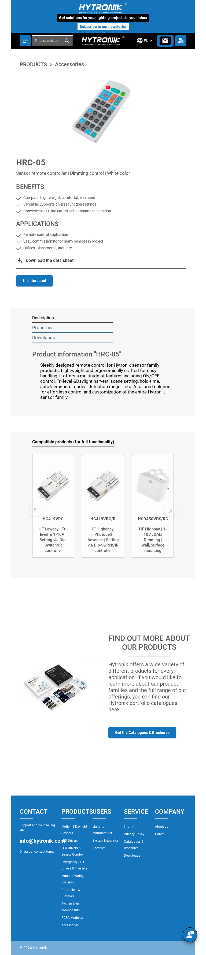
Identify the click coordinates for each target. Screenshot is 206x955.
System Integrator (105, 840)
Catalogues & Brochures (133, 845)
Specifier (99, 848)
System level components (70, 907)
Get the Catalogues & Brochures (142, 732)
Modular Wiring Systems (72, 879)
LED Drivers (69, 840)
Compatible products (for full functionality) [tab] (73, 441)
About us (161, 826)
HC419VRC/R (103, 518)
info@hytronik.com (38, 841)
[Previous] (32, 510)
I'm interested (34, 280)
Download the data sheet (49, 260)
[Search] (67, 40)
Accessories (70, 925)
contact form (43, 851)
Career (159, 834)
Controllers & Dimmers (70, 893)
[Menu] (25, 41)
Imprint (129, 826)
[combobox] (47, 40)
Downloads (132, 855)
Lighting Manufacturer (102, 830)
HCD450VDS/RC (153, 518)
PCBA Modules (72, 918)
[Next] (172, 510)
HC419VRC (53, 518)
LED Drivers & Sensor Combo (72, 851)
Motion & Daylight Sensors (74, 830)
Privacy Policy (134, 834)
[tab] (72, 318)
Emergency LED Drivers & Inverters (74, 865)
